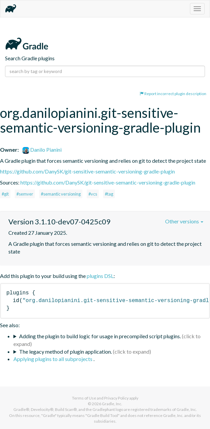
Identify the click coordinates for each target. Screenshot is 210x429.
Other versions (184, 221)
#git (5, 194)
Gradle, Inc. (112, 403)
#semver (24, 194)
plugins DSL (100, 276)
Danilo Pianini (42, 149)
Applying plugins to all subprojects (53, 359)
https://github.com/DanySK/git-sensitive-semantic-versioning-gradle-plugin (87, 171)
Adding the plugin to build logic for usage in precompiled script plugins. (100, 336)
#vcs (92, 194)
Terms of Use (84, 398)
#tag (109, 194)
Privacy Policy (116, 398)
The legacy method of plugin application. (65, 351)
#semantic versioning (61, 194)
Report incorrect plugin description (173, 93)
